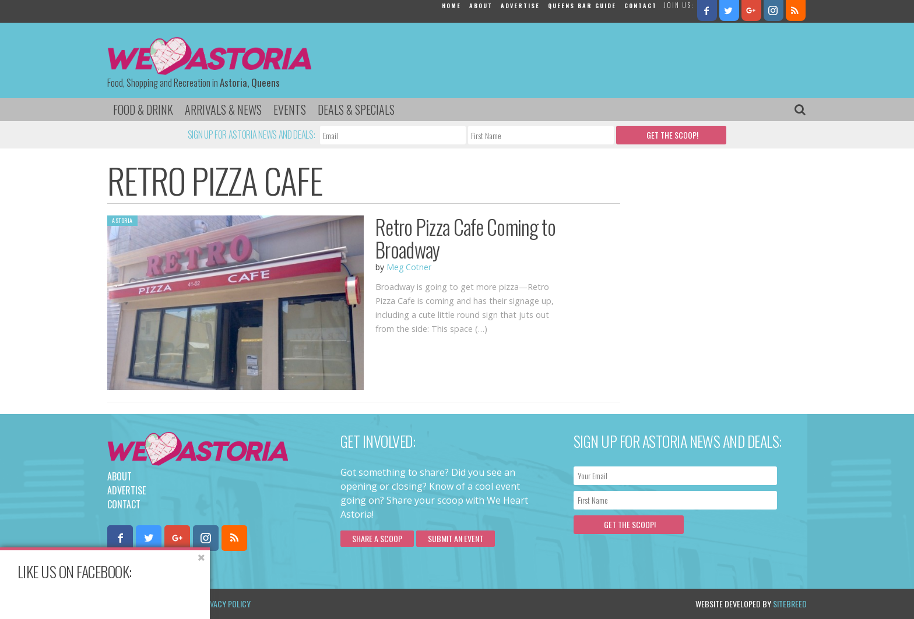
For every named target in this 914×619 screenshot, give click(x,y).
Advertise (520, 5)
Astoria (122, 220)
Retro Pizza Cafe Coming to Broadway (465, 237)
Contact (640, 5)
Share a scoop (377, 538)
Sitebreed (790, 603)
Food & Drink (143, 109)
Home (451, 5)
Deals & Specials (356, 109)
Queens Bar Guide (582, 5)
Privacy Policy (225, 603)
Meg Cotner (408, 267)
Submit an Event (455, 538)
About (481, 5)
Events (289, 109)
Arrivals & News (223, 109)
